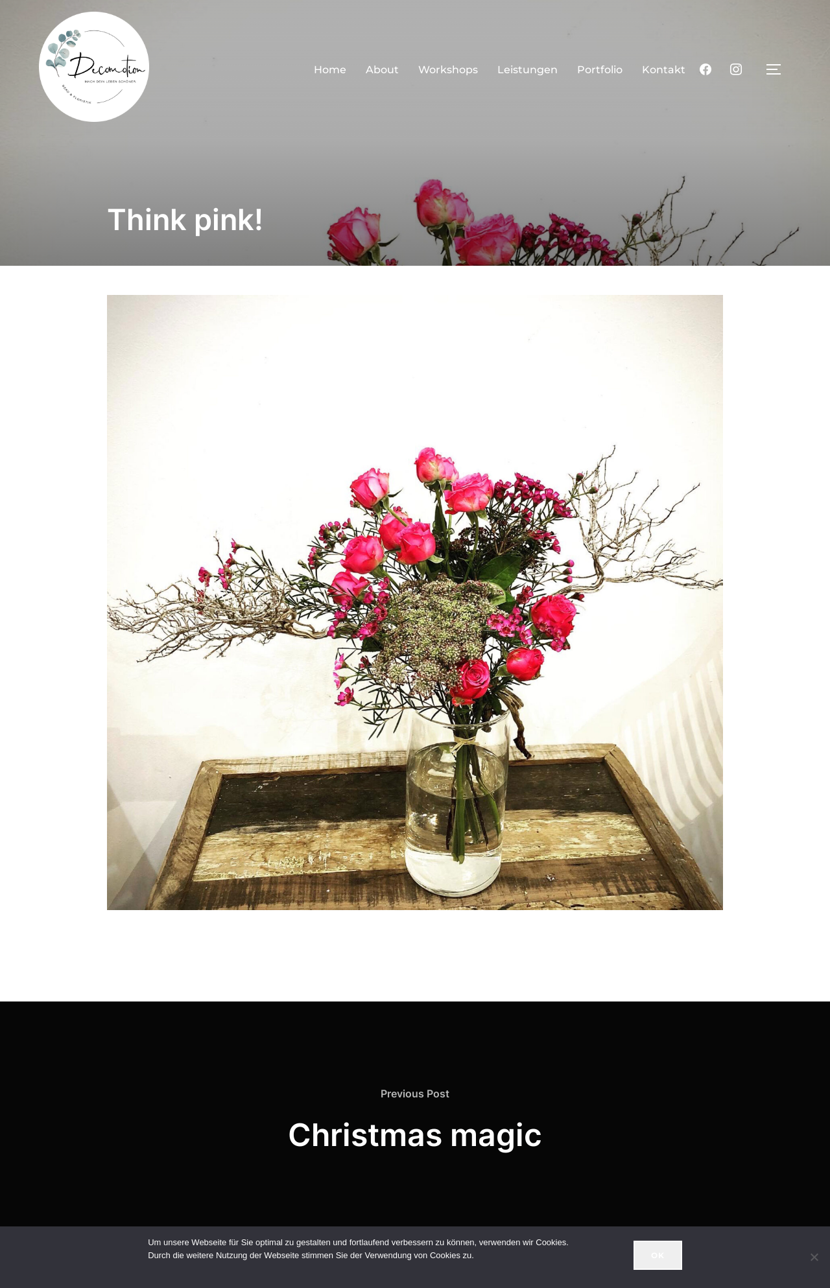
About (382, 70)
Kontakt (663, 70)
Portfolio (599, 70)
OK (658, 1255)
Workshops (448, 70)
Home (330, 70)
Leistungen (527, 70)
